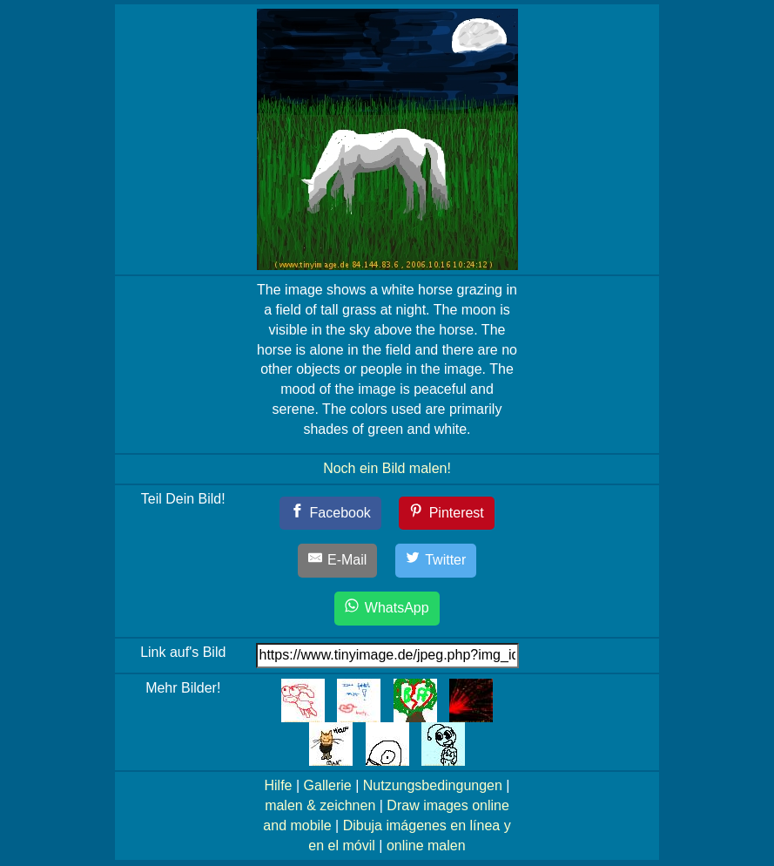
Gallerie (328, 785)
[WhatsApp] (386, 609)
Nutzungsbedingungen (432, 785)
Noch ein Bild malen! (387, 468)
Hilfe (279, 785)
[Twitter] (436, 561)
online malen (426, 845)
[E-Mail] (338, 561)
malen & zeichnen (320, 805)
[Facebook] (330, 514)
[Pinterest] (447, 514)
